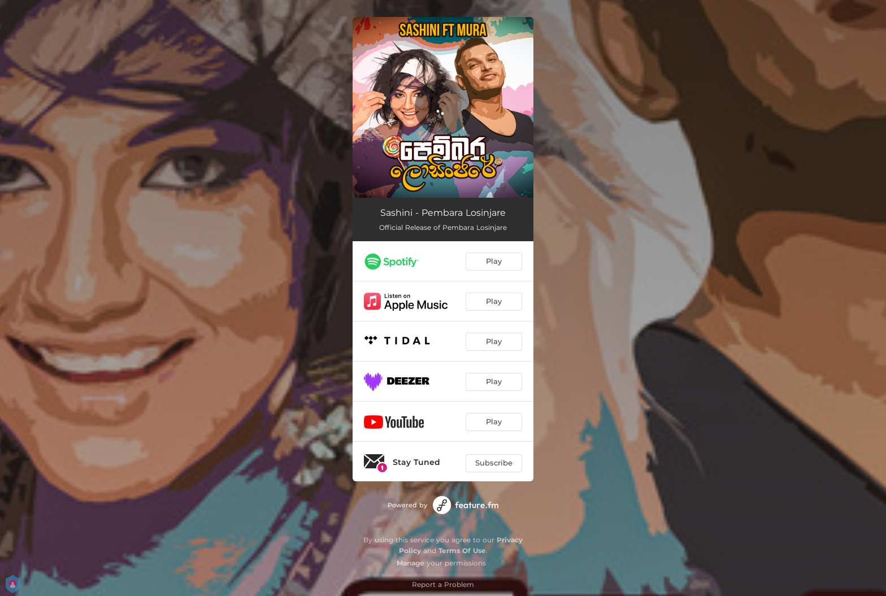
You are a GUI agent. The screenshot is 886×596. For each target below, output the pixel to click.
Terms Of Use (462, 550)
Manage (410, 563)
